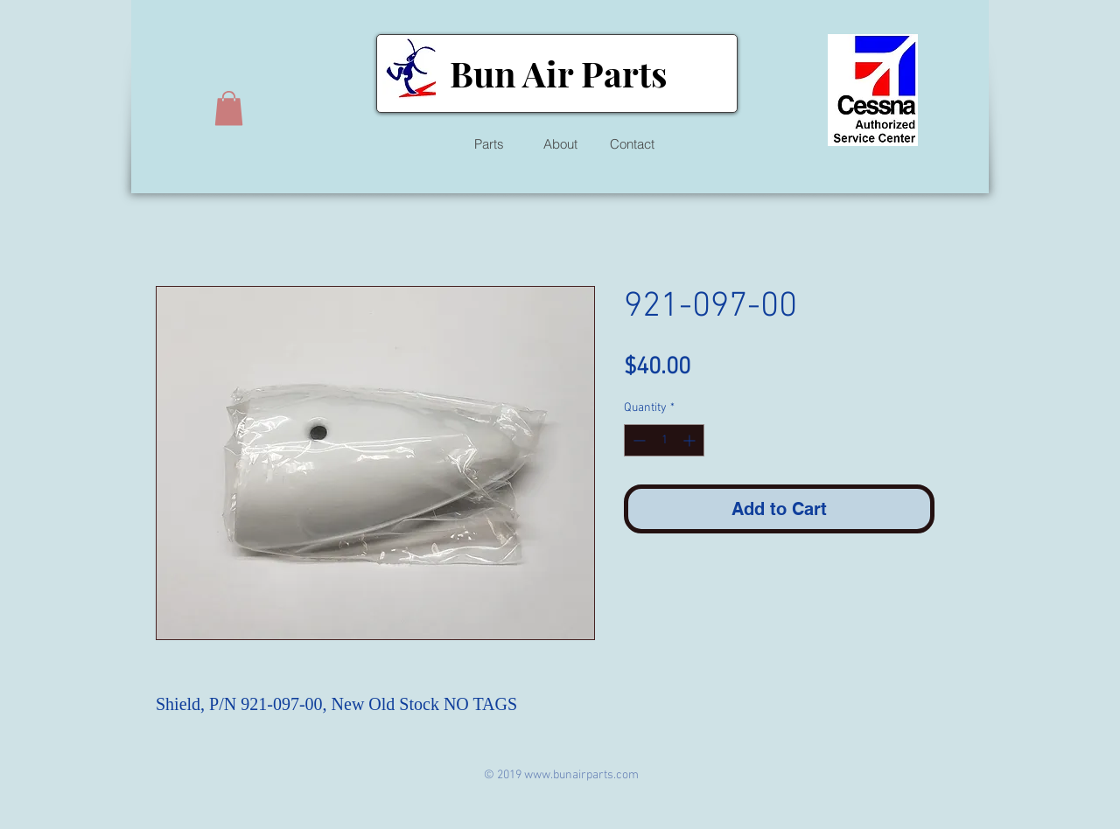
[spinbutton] (664, 440)
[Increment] (691, 440)
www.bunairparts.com (581, 775)
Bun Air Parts (558, 73)
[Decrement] (637, 440)
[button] (228, 108)
